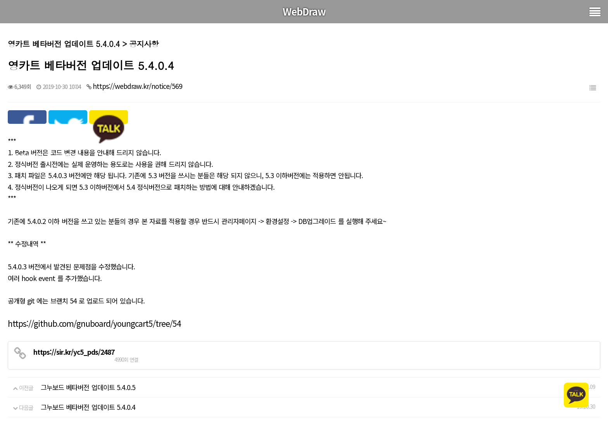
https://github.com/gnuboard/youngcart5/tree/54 (94, 323)
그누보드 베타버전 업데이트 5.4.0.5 (88, 387)
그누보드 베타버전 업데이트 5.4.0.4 (88, 407)
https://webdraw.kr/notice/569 (137, 86)
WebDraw (304, 11)
